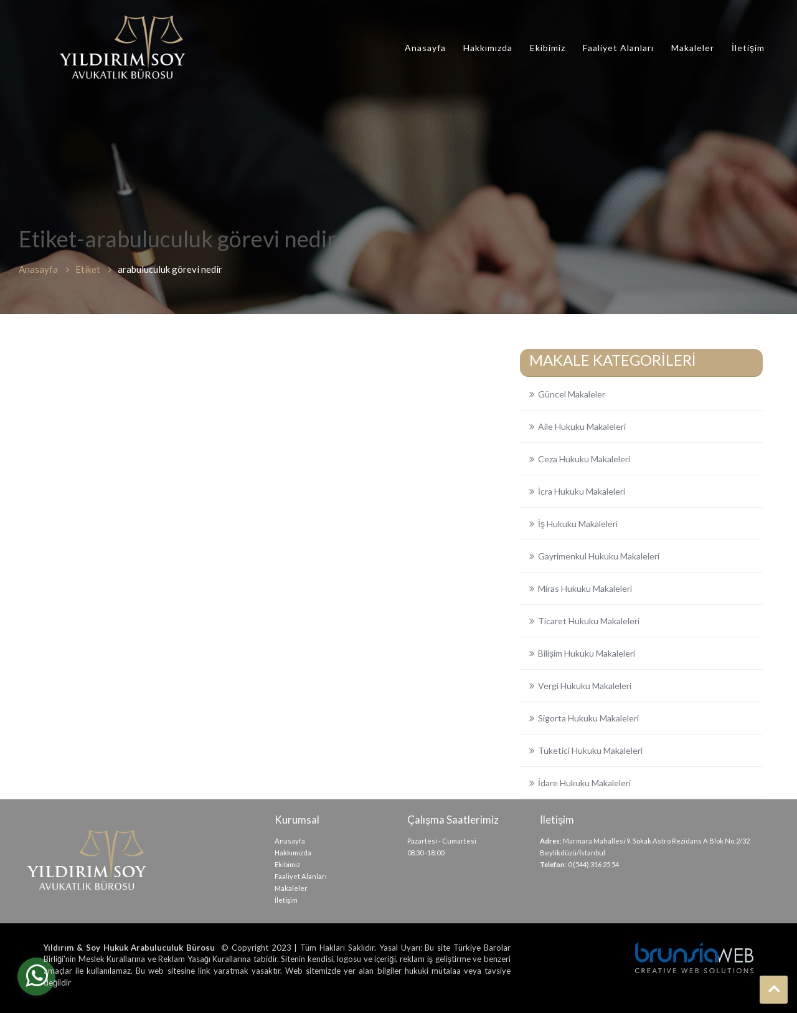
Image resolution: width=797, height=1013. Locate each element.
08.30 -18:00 (425, 853)
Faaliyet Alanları (618, 47)
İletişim (748, 47)
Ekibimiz (547, 47)
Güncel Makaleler (571, 394)
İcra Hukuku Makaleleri (581, 491)
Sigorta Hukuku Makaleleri (588, 718)
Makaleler (692, 47)
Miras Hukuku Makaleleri (585, 588)
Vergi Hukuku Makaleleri (584, 685)
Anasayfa (425, 47)
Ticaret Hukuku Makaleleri (588, 621)
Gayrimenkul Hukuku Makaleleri (598, 556)
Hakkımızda (487, 47)
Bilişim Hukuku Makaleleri (586, 653)
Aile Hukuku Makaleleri (582, 426)
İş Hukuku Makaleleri (578, 523)
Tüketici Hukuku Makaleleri (590, 750)
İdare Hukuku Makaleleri (584, 783)
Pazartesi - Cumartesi (441, 841)
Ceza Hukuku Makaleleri (584, 459)
